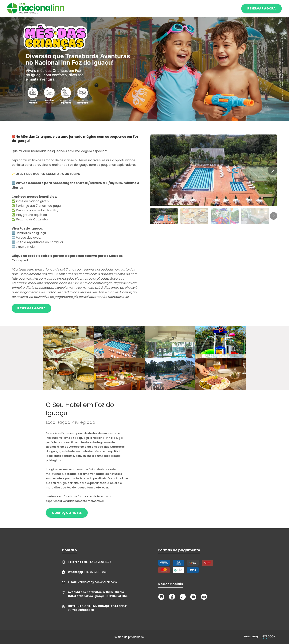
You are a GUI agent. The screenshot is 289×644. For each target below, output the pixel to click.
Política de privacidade (129, 637)
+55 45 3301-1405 (86, 562)
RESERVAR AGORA (261, 8)
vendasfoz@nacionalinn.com (89, 582)
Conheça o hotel (67, 513)
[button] (272, 170)
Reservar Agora (31, 308)
